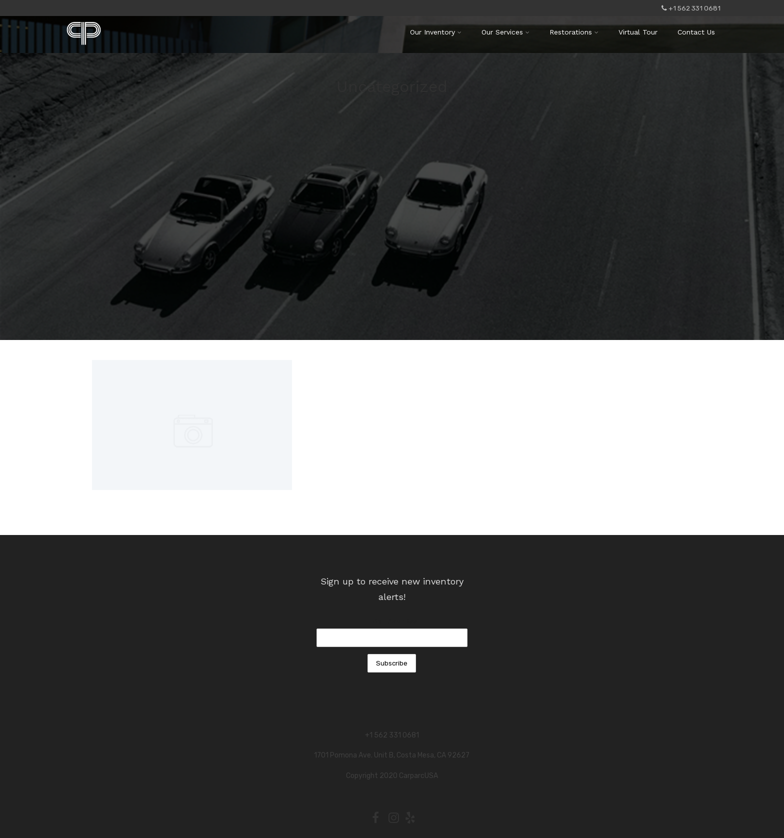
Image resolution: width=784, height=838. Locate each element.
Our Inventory (436, 32)
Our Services (506, 32)
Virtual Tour (638, 32)
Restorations (574, 32)
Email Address (392, 621)
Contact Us (696, 32)
